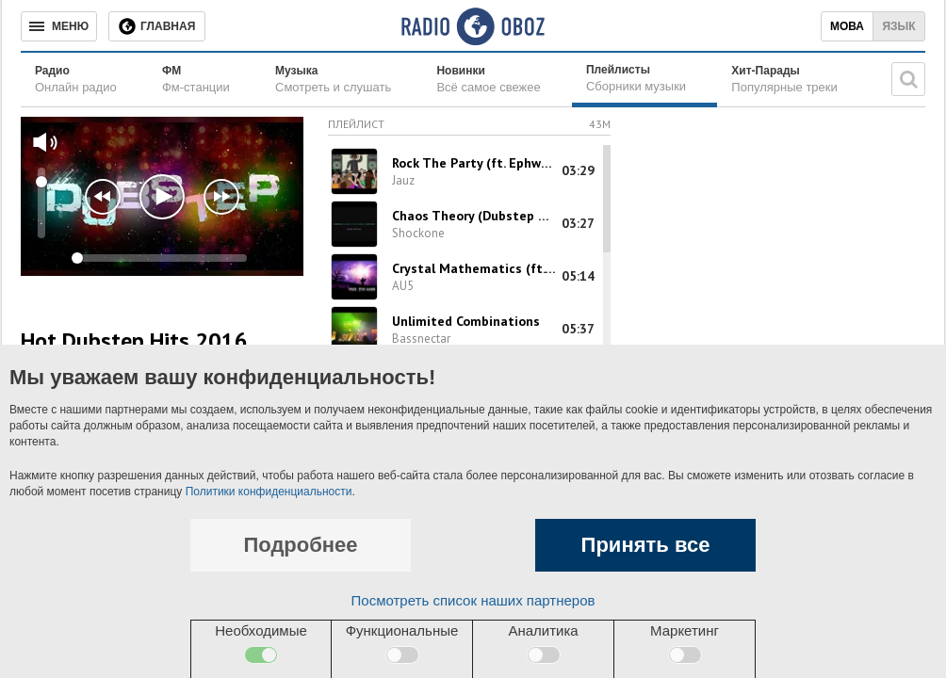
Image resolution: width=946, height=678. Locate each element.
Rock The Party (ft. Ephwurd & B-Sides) (475, 162)
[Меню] (59, 26)
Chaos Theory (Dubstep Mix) (475, 215)
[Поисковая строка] (908, 79)
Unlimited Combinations (466, 321)
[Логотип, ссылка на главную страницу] (472, 26)
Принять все (645, 545)
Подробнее (300, 545)
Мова (847, 26)
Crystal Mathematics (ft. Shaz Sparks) (475, 268)
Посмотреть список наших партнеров (473, 600)
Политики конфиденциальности (269, 491)
